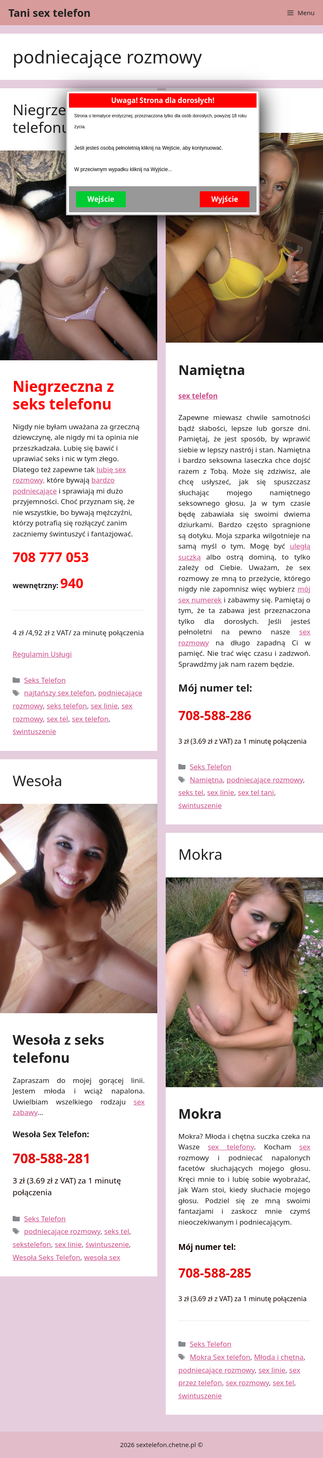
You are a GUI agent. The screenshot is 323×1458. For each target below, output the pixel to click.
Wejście (106, 308)
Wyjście (230, 308)
